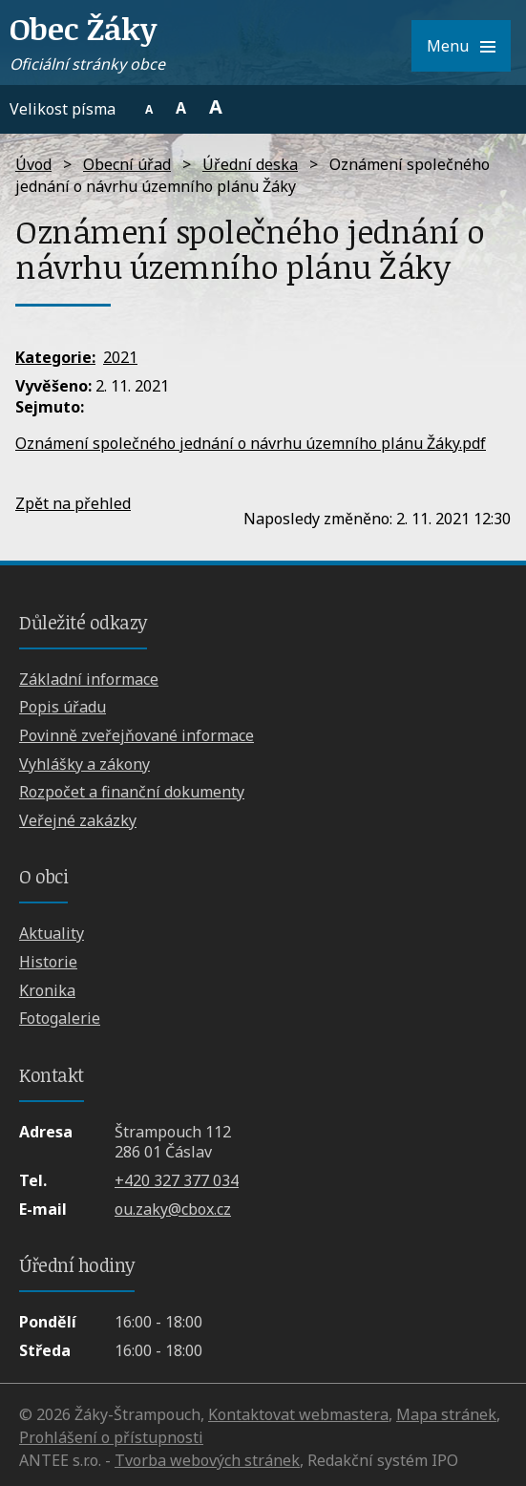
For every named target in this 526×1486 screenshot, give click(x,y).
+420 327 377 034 (177, 1180)
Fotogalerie (59, 1018)
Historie (48, 961)
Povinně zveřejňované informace (136, 735)
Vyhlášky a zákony (84, 764)
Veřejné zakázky (78, 820)
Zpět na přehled (73, 503)
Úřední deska (250, 164)
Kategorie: (55, 357)
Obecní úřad (127, 164)
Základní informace (88, 679)
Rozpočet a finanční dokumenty (131, 791)
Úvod (33, 164)
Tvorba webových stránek (207, 1460)
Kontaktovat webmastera (298, 1414)
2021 (120, 357)
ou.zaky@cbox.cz (173, 1209)
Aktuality (51, 933)
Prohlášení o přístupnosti (111, 1437)
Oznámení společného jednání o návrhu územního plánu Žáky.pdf (250, 443)
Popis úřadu (62, 706)
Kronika (47, 990)
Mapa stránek (446, 1414)
